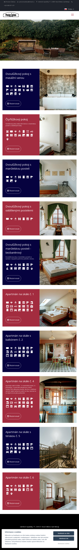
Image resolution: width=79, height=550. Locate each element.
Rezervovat (13, 103)
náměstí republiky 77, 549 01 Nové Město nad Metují (39, 527)
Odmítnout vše (63, 538)
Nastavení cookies (63, 543)
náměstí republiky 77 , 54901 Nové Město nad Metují (52, 2)
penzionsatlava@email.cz (25, 2)
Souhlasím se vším (64, 533)
